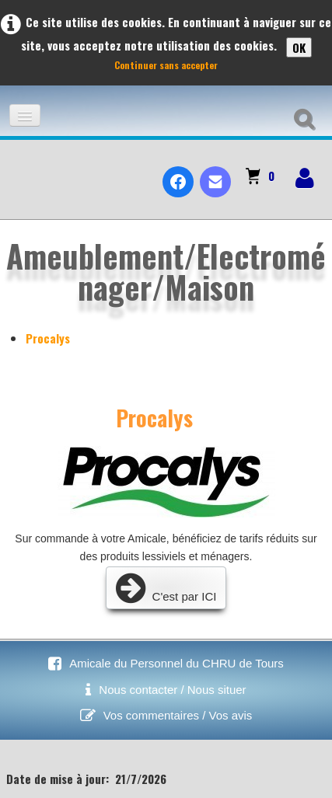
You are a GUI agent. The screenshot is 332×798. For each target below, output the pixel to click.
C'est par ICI (166, 587)
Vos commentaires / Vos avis (178, 715)
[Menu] (24, 115)
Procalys (48, 338)
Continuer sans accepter (166, 64)
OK (299, 47)
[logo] (18, 168)
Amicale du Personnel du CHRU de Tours (176, 663)
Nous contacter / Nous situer (172, 689)
